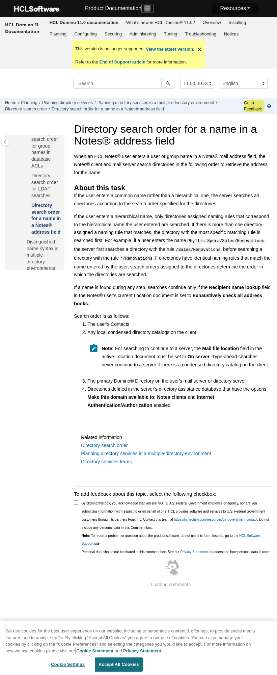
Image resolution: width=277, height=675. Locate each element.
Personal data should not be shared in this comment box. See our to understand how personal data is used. (176, 550)
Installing (237, 22)
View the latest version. (169, 49)
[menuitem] (84, 22)
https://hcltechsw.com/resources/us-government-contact (215, 517)
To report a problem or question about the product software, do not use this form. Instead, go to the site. (171, 538)
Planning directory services (67, 102)
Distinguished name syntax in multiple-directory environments (42, 255)
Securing (113, 33)
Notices (231, 33)
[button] (28, 176)
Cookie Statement (94, 653)
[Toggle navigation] (147, 8)
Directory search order (26, 109)
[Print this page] (269, 106)
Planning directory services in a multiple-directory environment (156, 102)
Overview (212, 22)
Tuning (170, 33)
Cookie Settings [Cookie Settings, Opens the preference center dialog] (68, 667)
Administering (143, 33)
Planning (58, 33)
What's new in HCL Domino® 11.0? (160, 22)
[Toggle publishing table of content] (5, 142)
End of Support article (122, 61)
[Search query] (123, 83)
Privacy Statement (194, 550)
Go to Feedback (253, 106)
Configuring (85, 33)
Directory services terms (106, 459)
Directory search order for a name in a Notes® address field (108, 109)
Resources (233, 8)
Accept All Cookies (119, 667)
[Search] (167, 83)
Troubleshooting (200, 33)
